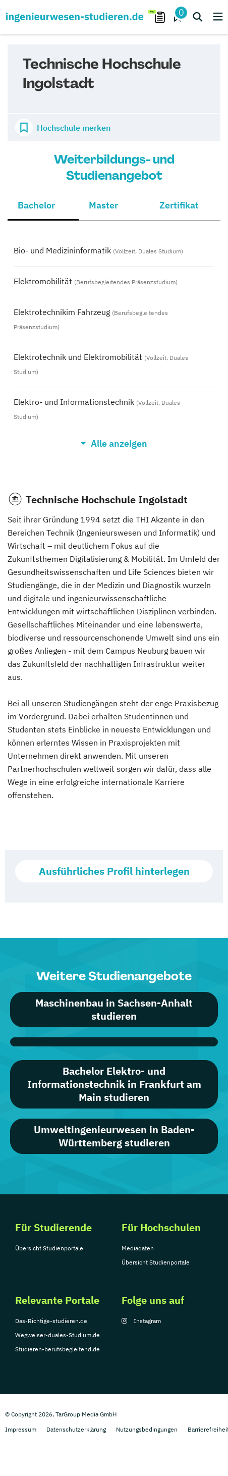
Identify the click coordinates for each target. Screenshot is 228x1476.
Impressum (20, 1429)
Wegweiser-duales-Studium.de (57, 1335)
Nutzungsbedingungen (147, 1429)
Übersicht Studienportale (49, 1248)
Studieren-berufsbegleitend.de (57, 1349)
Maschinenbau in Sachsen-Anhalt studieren (114, 1009)
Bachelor (36, 205)
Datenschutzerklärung (76, 1429)
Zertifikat (179, 205)
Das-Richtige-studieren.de (51, 1321)
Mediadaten (138, 1248)
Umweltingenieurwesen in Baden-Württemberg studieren (114, 1136)
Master (103, 205)
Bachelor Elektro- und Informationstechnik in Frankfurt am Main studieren (114, 1084)
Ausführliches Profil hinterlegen (114, 871)
